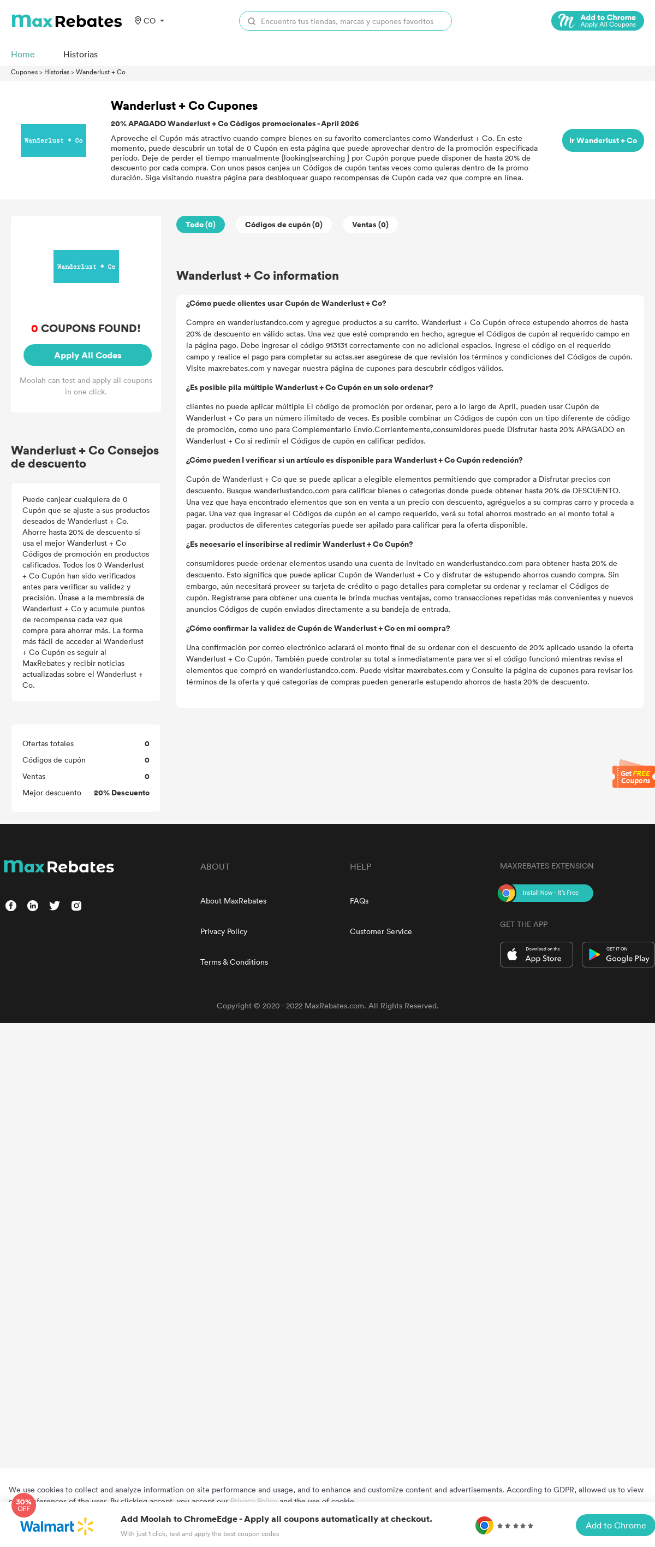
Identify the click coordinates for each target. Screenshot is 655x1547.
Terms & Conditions (234, 961)
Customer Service (381, 931)
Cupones (24, 71)
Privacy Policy (223, 931)
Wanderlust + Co (101, 71)
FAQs (359, 900)
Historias (56, 71)
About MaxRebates (233, 900)
